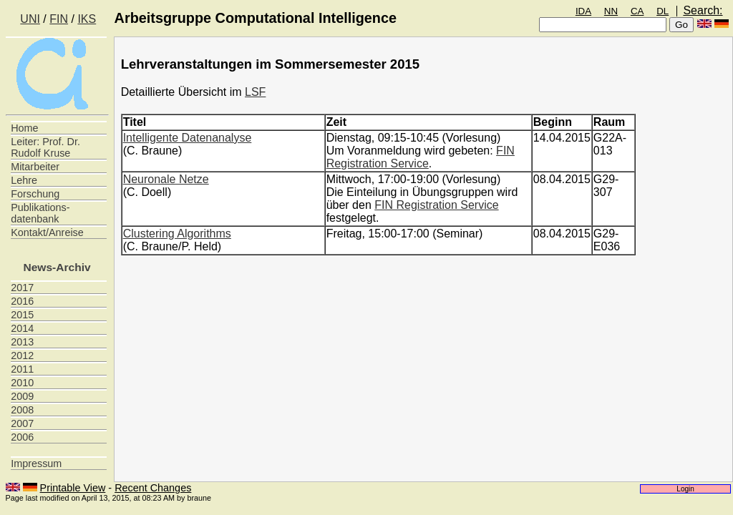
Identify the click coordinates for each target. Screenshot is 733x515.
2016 (22, 301)
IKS (86, 19)
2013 (22, 342)
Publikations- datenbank (40, 213)
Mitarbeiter (35, 166)
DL (662, 11)
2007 (22, 423)
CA (637, 11)
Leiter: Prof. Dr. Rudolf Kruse (45, 147)
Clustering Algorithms (177, 233)
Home (24, 128)
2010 (22, 382)
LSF (255, 92)
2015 (22, 314)
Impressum (36, 463)
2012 (22, 355)
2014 (22, 328)
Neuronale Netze (166, 179)
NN (611, 11)
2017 (22, 287)
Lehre (24, 180)
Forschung (35, 194)
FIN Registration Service (420, 157)
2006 (22, 437)
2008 (22, 410)
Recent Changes (153, 488)
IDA (583, 11)
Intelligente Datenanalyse (187, 138)
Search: (702, 10)
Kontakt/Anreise (47, 232)
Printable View (73, 488)
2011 (22, 369)
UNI (30, 19)
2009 (22, 396)
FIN (58, 19)
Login (685, 489)
